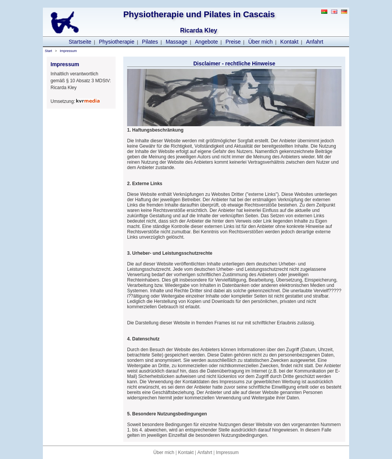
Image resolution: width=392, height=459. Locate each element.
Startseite (80, 42)
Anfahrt (314, 42)
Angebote (206, 42)
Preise (233, 42)
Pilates (150, 42)
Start (48, 51)
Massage (177, 42)
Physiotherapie (116, 42)
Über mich (260, 42)
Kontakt (289, 42)
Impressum (68, 51)
